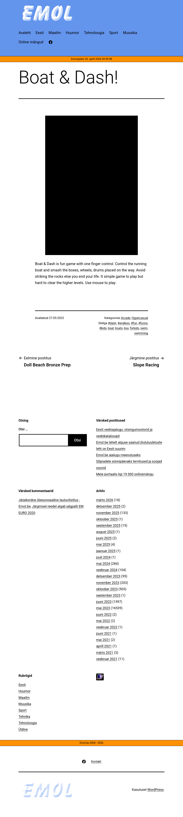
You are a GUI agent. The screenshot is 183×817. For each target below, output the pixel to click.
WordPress (155, 790)
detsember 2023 (108, 576)
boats (119, 328)
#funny (142, 323)
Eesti (22, 685)
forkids (134, 328)
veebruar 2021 (106, 659)
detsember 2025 (108, 506)
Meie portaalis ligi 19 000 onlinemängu (125, 474)
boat (111, 328)
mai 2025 (103, 544)
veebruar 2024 (106, 570)
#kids (103, 328)
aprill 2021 (104, 646)
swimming (141, 333)
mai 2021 (103, 640)
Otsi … (23, 429)
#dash (112, 323)
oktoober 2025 (107, 519)
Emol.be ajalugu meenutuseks (118, 455)
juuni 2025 (104, 538)
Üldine (23, 729)
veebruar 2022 (106, 627)
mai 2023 (103, 608)
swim (143, 328)
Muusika (25, 704)
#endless (124, 323)
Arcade (125, 318)
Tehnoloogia (28, 723)
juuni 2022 (104, 614)
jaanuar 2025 (106, 551)
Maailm (24, 698)
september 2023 (108, 595)
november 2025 (107, 513)
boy (126, 328)
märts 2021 (104, 653)
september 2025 (108, 525)
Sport (23, 710)
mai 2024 (103, 563)
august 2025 (105, 532)
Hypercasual (140, 318)
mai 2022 (103, 621)
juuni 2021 (104, 633)
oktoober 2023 (107, 589)
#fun (134, 323)
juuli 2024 (103, 557)
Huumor (25, 691)
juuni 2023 (104, 602)
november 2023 (107, 583)
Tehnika (24, 716)
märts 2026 (104, 500)
